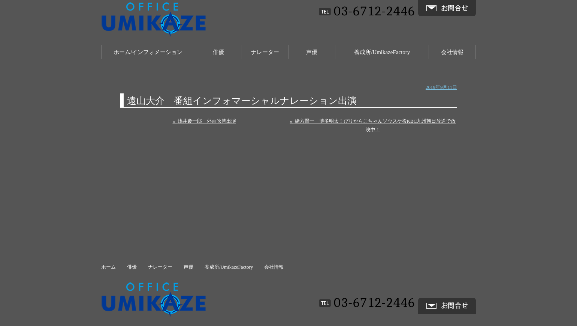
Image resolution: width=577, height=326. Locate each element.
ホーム (108, 267)
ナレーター (265, 52)
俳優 (218, 52)
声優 (311, 52)
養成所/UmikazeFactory (382, 52)
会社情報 (452, 52)
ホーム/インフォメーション (148, 52)
